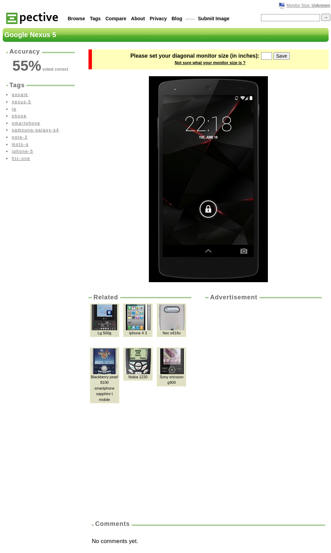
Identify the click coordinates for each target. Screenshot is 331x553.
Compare (116, 18)
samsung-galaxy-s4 (35, 130)
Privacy (158, 18)
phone (19, 116)
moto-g (20, 144)
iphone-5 (23, 151)
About (138, 18)
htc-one (21, 158)
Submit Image (213, 18)
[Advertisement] (234, 408)
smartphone (26, 123)
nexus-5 (22, 102)
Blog (177, 18)
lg (14, 109)
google (20, 94)
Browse (76, 18)
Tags (95, 18)
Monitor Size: (308, 5)
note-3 (20, 137)
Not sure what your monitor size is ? (210, 62)
